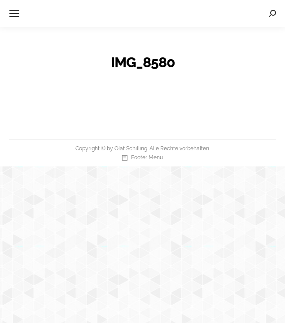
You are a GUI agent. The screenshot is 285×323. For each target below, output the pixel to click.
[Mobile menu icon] (14, 13)
